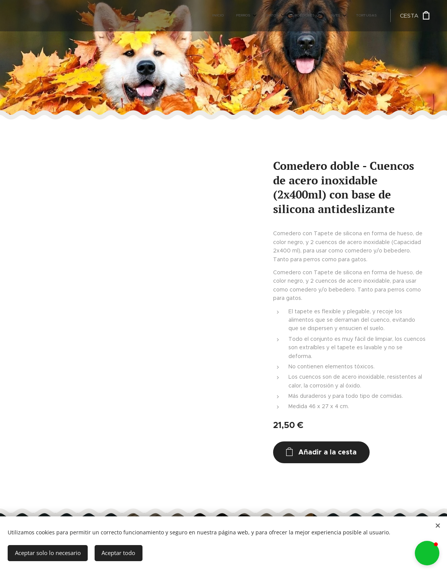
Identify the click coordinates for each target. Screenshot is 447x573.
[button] (427, 553)
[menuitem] (302, 15)
